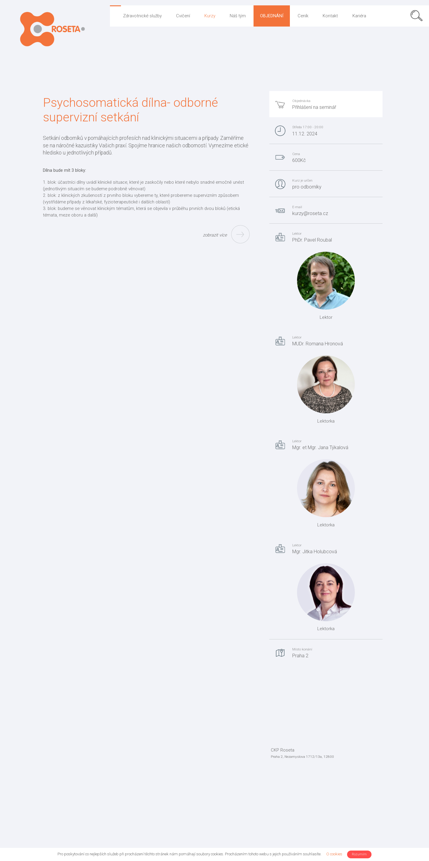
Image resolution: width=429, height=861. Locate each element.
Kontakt (330, 15)
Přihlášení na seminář (314, 107)
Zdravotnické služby (142, 15)
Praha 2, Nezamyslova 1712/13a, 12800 (302, 757)
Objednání (271, 15)
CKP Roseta (282, 750)
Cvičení (183, 15)
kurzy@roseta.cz (310, 213)
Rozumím (359, 854)
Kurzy (209, 15)
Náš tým (238, 15)
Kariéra (359, 15)
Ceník (303, 15)
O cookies (334, 854)
